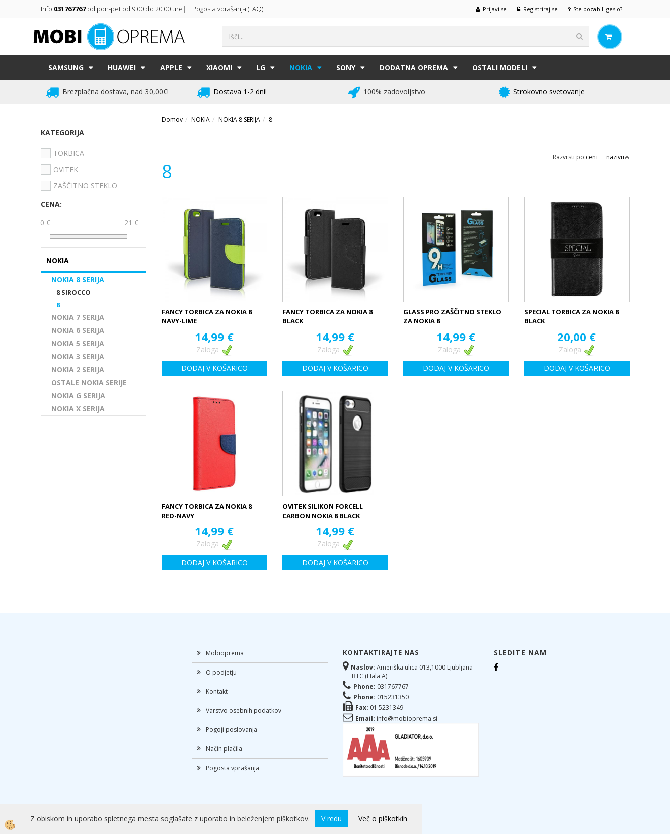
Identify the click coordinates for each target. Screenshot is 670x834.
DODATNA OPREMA (414, 67)
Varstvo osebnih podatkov (243, 710)
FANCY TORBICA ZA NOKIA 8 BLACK (327, 316)
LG (260, 67)
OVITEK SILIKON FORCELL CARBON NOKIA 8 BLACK (322, 511)
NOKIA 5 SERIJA (77, 343)
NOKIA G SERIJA (78, 395)
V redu (331, 818)
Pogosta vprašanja (232, 768)
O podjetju (221, 672)
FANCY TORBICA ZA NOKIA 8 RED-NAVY (207, 511)
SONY (345, 67)
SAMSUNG (66, 67)
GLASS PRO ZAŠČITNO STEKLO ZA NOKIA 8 (452, 316)
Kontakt (217, 691)
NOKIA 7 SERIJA (77, 317)
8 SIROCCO (73, 292)
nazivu (618, 157)
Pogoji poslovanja (231, 729)
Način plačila (224, 748)
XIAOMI (219, 67)
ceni (594, 157)
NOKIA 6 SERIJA (77, 330)
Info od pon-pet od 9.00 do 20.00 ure (112, 8)
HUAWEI (122, 67)
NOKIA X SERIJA (78, 408)
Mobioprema (225, 653)
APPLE (171, 67)
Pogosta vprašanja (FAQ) (228, 8)
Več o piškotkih (382, 818)
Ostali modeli (499, 67)
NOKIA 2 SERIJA (77, 369)
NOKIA (300, 67)
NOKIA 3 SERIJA (77, 356)
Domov (172, 119)
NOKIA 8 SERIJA (77, 279)
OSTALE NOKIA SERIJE (89, 382)
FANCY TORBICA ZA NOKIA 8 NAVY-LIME (207, 316)
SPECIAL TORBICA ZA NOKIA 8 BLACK (571, 316)
